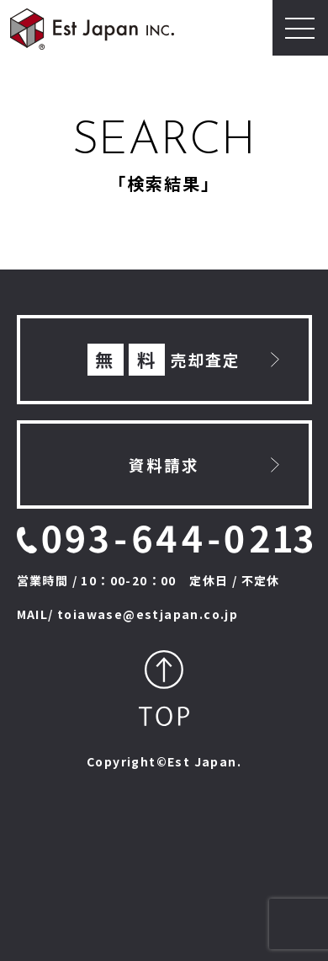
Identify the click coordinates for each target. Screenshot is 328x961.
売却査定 (164, 360)
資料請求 (164, 464)
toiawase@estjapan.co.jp (147, 614)
